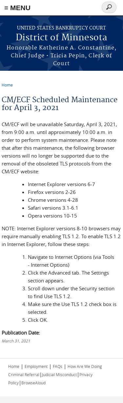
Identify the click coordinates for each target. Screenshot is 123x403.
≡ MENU (17, 7)
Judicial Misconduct (59, 374)
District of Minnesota (61, 37)
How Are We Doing (85, 366)
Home (7, 84)
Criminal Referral (23, 374)
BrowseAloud (33, 382)
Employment (36, 366)
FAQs (57, 366)
